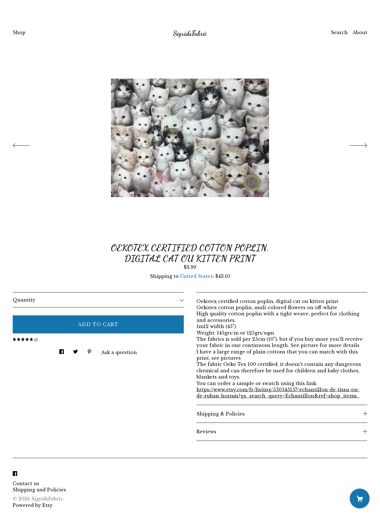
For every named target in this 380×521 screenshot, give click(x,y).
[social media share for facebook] (61, 350)
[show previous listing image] (27, 144)
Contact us (26, 483)
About (359, 32)
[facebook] (15, 474)
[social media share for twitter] (75, 350)
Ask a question (119, 352)
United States (196, 276)
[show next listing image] (353, 144)
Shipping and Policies (39, 490)
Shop (19, 32)
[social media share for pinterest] (89, 350)
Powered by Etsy (33, 505)
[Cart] (360, 498)
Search (339, 32)
